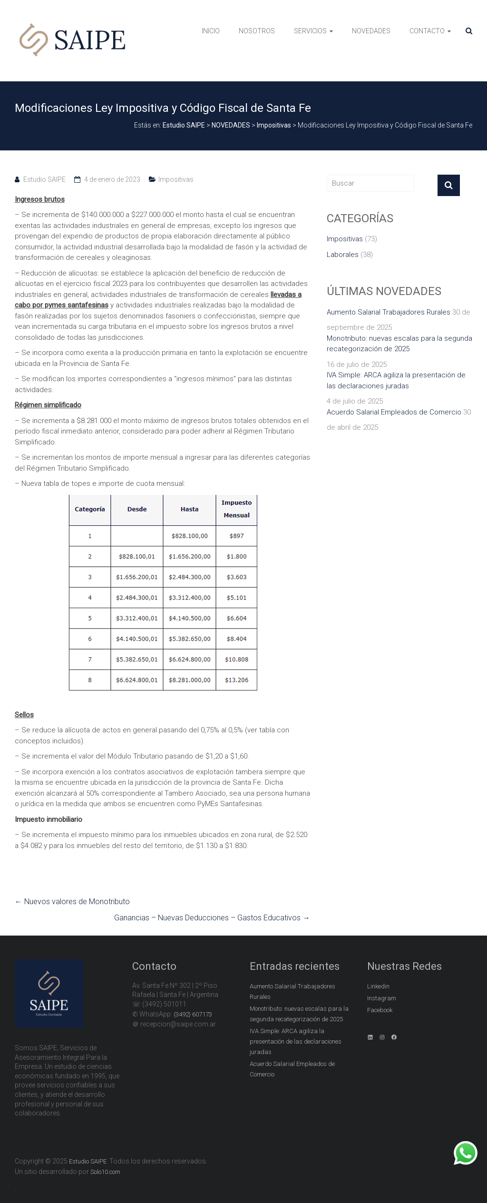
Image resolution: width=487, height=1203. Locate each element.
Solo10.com (105, 1171)
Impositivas (176, 179)
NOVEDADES (371, 31)
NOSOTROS (257, 31)
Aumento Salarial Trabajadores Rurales (388, 312)
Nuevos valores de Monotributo (72, 901)
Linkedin (378, 986)
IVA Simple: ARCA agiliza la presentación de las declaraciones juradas (396, 380)
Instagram (381, 998)
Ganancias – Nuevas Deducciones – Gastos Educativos (212, 917)
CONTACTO (427, 31)
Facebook (379, 1010)
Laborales (343, 254)
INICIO (211, 31)
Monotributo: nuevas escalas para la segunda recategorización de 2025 (399, 344)
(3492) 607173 (193, 1014)
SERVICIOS (310, 31)
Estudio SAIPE (44, 179)
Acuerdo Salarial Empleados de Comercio (394, 412)
